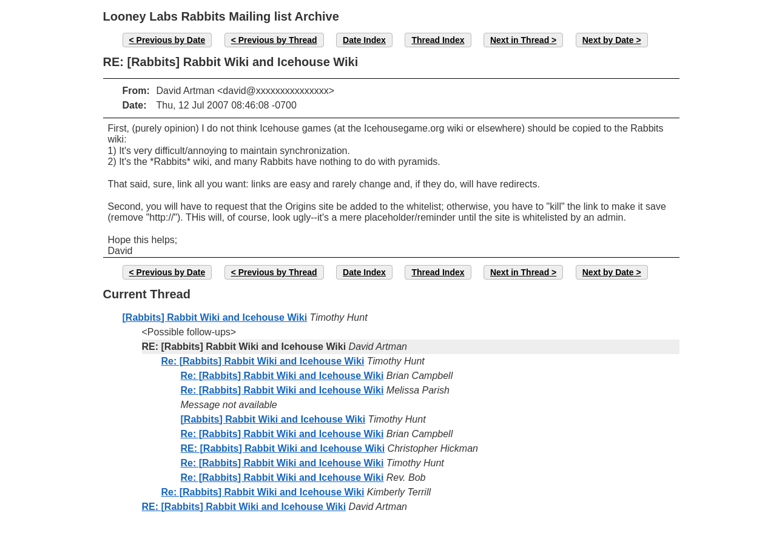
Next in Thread (519, 40)
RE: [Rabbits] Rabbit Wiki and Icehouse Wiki (283, 448)
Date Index (364, 40)
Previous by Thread (277, 40)
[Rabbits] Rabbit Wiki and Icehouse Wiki (215, 317)
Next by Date (608, 40)
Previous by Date (171, 40)
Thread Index (437, 40)
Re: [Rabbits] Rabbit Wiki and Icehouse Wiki (263, 361)
